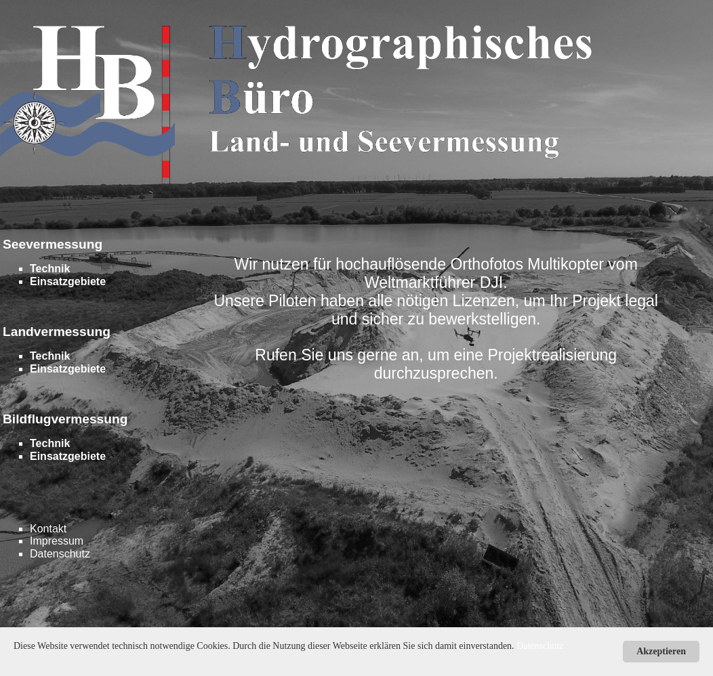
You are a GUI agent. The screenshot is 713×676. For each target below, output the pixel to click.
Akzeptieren (661, 651)
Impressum (56, 541)
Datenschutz (60, 553)
